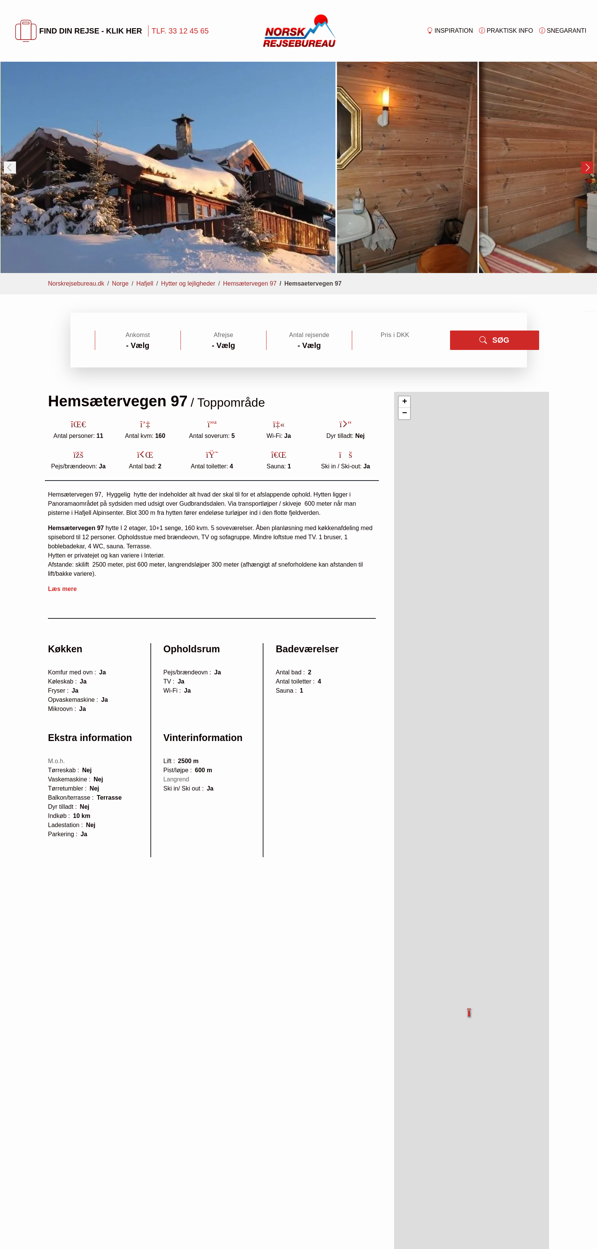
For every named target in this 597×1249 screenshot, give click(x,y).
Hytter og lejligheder (188, 283)
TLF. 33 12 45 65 (180, 31)
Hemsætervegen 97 (250, 283)
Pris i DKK (395, 335)
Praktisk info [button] (506, 30)
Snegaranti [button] (562, 30)
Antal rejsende (309, 335)
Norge (120, 283)
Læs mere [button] (62, 589)
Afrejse (223, 335)
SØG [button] (494, 340)
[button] (469, 1008)
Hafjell (144, 283)
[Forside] (299, 30)
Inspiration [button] (450, 30)
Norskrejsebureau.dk (76, 283)
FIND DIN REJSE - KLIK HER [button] (78, 31)
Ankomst (138, 335)
